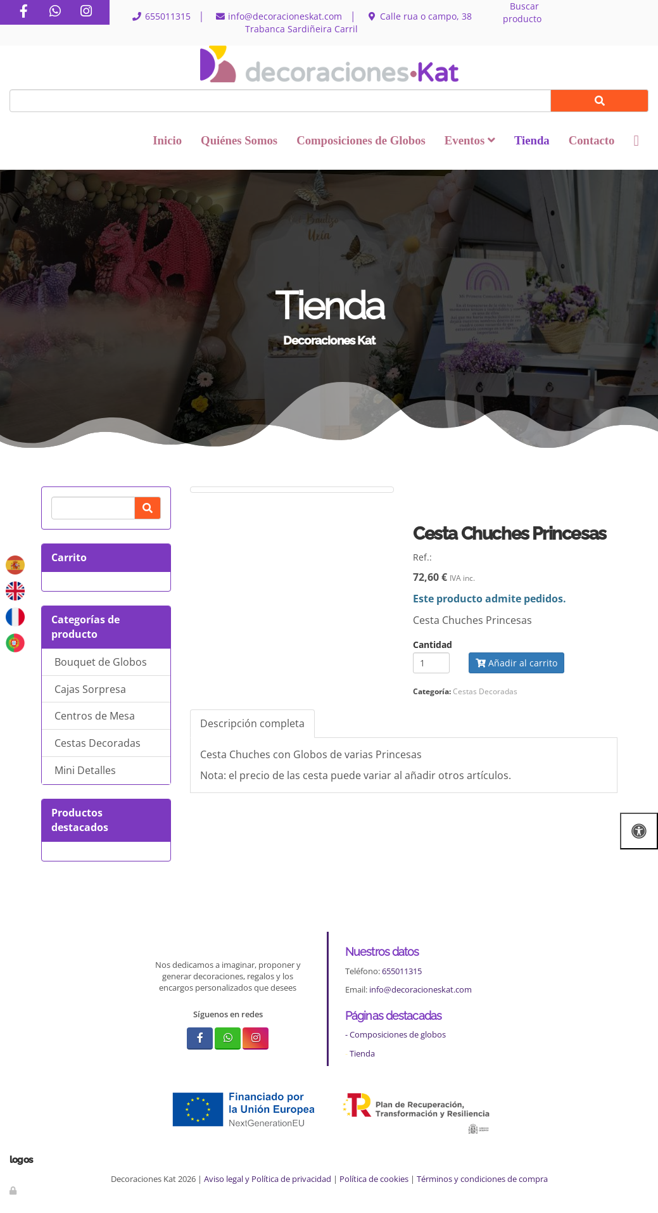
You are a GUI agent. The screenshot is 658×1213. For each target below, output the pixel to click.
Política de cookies (373, 1178)
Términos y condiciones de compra (482, 1178)
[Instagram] (86, 12)
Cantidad (432, 644)
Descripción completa (252, 723)
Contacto (592, 140)
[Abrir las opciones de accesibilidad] (639, 831)
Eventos (470, 140)
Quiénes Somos (239, 140)
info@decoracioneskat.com (420, 989)
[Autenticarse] (13, 1190)
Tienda (532, 140)
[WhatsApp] (55, 12)
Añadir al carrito (516, 663)
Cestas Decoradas (97, 743)
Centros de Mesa (94, 716)
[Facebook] (23, 12)
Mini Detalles (85, 770)
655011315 (402, 971)
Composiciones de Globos (361, 140)
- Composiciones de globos (395, 1034)
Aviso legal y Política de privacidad (267, 1178)
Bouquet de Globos (100, 662)
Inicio (167, 140)
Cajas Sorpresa (90, 689)
